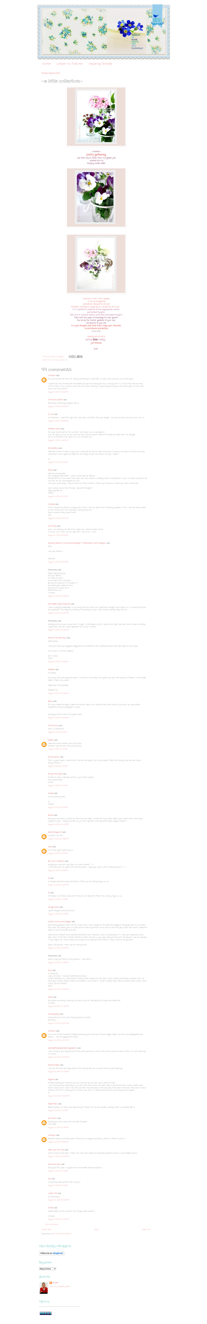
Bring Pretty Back (55, 774)
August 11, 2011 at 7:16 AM (58, 1171)
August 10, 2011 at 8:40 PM (58, 1142)
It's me (51, 414)
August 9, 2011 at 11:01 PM (58, 899)
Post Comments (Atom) (61, 1234)
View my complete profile (60, 1286)
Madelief (51, 669)
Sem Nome (52, 1118)
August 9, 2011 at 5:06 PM (58, 839)
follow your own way (56, 1150)
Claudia (51, 793)
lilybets (51, 740)
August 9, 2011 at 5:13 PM (58, 853)
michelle (51, 504)
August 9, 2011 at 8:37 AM (58, 518)
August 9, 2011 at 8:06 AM (58, 421)
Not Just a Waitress (56, 861)
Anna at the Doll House (57, 638)
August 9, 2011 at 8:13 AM (58, 462)
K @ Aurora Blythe (55, 400)
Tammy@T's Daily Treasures (59, 604)
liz (49, 878)
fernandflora (53, 448)
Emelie (50, 1208)
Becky (50, 701)
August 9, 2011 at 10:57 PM (58, 885)
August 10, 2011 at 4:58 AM (58, 962)
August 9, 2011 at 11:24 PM (58, 914)
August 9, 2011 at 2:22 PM (58, 824)
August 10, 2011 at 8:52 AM (58, 1023)
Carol (50, 847)
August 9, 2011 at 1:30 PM (58, 766)
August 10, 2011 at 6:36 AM (58, 989)
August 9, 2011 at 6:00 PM (58, 870)
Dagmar (51, 1079)
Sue (49, 1179)
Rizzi (50, 970)
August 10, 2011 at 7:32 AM (58, 1006)
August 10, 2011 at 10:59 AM (58, 1057)
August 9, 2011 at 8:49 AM (58, 535)
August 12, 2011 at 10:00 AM (58, 1200)
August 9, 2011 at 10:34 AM (58, 613)
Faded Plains (53, 1104)
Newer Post (46, 1229)
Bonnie (50, 815)
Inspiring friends (100, 64)
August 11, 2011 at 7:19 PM (58, 1185)
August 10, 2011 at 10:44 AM (58, 1040)
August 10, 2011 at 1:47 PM (58, 1110)
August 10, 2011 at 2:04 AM (58, 948)
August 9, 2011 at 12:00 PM (58, 718)
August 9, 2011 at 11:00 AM (58, 661)
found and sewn (54, 1164)
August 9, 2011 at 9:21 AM (58, 562)
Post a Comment (51, 1224)
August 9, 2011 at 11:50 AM (58, 693)
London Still (52, 1193)
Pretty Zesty (53, 725)
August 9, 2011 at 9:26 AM (58, 596)
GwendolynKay (53, 1014)
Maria (50, 470)
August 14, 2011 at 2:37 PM (58, 1219)
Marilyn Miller (53, 1065)
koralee (55, 1283)
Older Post (146, 1229)
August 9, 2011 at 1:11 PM (57, 732)
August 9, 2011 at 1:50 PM (58, 807)
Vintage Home (53, 907)
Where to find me (70, 64)
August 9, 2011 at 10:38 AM (58, 630)
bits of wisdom (53, 360)
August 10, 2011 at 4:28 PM (58, 1127)
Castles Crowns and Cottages (59, 921)
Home (46, 64)
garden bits (63, 360)
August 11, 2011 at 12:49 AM (58, 1156)
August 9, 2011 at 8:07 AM (58, 440)
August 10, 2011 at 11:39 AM (58, 1071)
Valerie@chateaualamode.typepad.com (62, 1048)
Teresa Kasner (53, 757)
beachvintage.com (55, 832)
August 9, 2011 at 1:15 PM (58, 749)
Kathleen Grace (54, 429)
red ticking (52, 526)
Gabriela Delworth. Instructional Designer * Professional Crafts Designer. (77, 543)
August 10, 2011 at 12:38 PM (58, 1096)
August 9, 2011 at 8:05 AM (58, 392)
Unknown (51, 375)
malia (50, 997)
